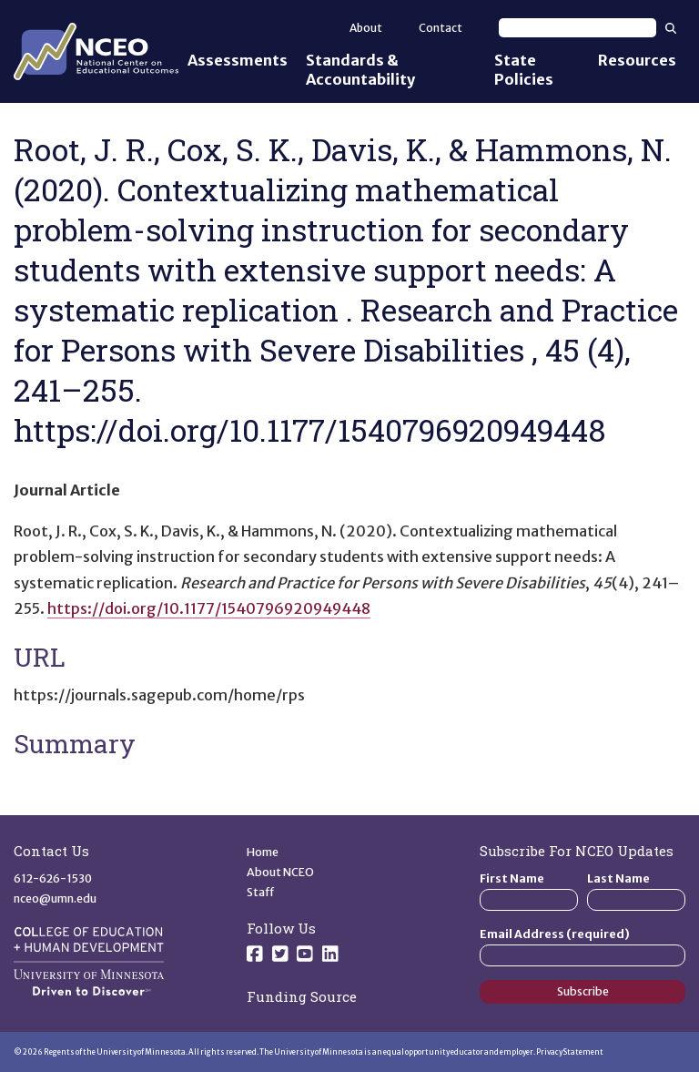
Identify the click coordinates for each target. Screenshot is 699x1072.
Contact (440, 28)
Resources (637, 60)
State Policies (523, 69)
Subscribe (583, 991)
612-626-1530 (53, 878)
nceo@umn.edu (55, 898)
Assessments (237, 60)
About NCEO (280, 872)
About (366, 28)
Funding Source (302, 996)
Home (263, 852)
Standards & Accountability (360, 69)
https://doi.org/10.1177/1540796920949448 (208, 608)
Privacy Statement (569, 1052)
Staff (261, 892)
